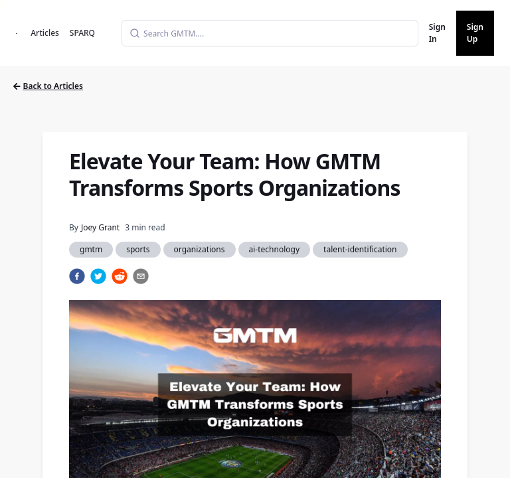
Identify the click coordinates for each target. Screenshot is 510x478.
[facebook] (77, 276)
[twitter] (98, 276)
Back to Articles (48, 86)
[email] (141, 276)
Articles (45, 33)
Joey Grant (100, 227)
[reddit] (120, 276)
